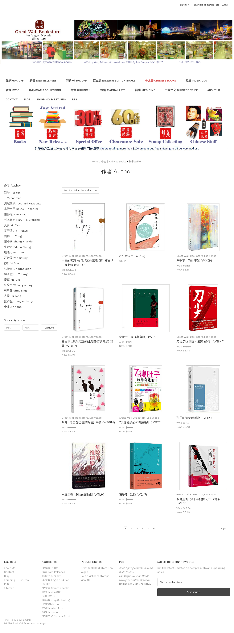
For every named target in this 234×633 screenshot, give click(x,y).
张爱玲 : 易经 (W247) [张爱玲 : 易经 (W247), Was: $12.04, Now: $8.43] (133, 494)
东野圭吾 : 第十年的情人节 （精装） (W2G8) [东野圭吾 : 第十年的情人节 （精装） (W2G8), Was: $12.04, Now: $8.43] (199, 501)
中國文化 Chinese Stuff (183, 90)
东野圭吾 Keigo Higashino (21, 209)
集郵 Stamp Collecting (46, 90)
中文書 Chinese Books (162, 80)
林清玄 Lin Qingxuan (17, 268)
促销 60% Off (14, 80)
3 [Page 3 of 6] (137, 528)
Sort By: (68, 190)
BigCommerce (24, 619)
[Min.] (12, 328)
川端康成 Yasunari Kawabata (22, 203)
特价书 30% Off (76, 80)
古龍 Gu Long (12, 296)
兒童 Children (82, 90)
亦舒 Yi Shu (11, 263)
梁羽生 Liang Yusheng (18, 301)
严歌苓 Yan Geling (16, 258)
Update (49, 327)
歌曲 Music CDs (198, 80)
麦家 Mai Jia (12, 279)
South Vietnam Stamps (95, 576)
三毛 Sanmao (12, 198)
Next (225, 529)
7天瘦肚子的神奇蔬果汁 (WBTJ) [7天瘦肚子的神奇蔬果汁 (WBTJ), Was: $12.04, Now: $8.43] (140, 422)
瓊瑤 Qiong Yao (14, 252)
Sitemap (9, 588)
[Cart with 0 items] (225, 4)
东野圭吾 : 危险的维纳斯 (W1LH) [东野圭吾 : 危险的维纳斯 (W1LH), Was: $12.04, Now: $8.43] (83, 494)
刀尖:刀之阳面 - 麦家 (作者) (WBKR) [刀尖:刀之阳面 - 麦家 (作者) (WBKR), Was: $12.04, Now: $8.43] (200, 341)
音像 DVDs (14, 90)
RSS (74, 99)
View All (85, 580)
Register (213, 4)
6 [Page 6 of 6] (154, 528)
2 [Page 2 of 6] (131, 528)
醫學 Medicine (147, 90)
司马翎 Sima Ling (15, 290)
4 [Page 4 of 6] (143, 528)
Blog (26, 99)
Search (184, 4)
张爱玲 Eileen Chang (17, 247)
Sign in (198, 4)
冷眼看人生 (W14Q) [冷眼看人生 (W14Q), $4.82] (132, 256)
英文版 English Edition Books (116, 80)
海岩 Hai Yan (12, 192)
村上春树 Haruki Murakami (22, 219)
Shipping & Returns (51, 99)
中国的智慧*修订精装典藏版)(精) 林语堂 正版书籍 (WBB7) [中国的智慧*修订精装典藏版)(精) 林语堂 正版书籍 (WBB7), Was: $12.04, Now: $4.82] (87, 263)
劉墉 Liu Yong (13, 236)
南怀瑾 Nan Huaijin (16, 214)
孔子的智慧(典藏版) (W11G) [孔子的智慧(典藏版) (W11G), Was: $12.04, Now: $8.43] (194, 418)
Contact (11, 99)
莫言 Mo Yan (12, 225)
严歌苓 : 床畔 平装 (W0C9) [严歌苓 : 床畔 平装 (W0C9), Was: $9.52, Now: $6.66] (194, 260)
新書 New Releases (45, 80)
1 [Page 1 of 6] (125, 528)
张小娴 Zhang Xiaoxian (19, 241)
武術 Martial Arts (114, 90)
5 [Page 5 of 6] (148, 528)
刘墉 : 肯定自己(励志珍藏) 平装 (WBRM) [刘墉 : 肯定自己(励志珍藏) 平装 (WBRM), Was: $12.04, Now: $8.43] (88, 422)
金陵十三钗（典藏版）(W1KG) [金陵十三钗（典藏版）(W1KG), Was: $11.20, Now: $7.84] (139, 337)
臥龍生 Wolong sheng (18, 285)
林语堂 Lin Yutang (16, 274)
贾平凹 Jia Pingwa (16, 230)
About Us (213, 90)
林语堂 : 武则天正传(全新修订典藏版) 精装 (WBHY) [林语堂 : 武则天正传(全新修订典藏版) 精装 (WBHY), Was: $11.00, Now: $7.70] (87, 344)
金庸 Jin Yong (13, 306)
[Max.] (31, 328)
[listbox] (86, 190)
